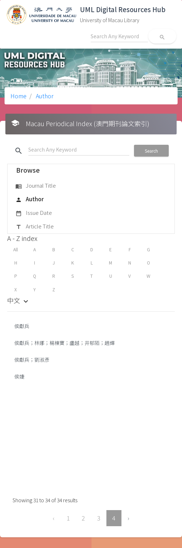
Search (151, 151)
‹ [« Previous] (53, 518)
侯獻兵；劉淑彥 (31, 359)
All (15, 249)
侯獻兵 (21, 326)
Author (43, 96)
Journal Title (35, 186)
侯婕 (19, 376)
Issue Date (33, 213)
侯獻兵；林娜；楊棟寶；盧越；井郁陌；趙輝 (64, 342)
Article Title (34, 226)
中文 (18, 300)
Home (18, 96)
